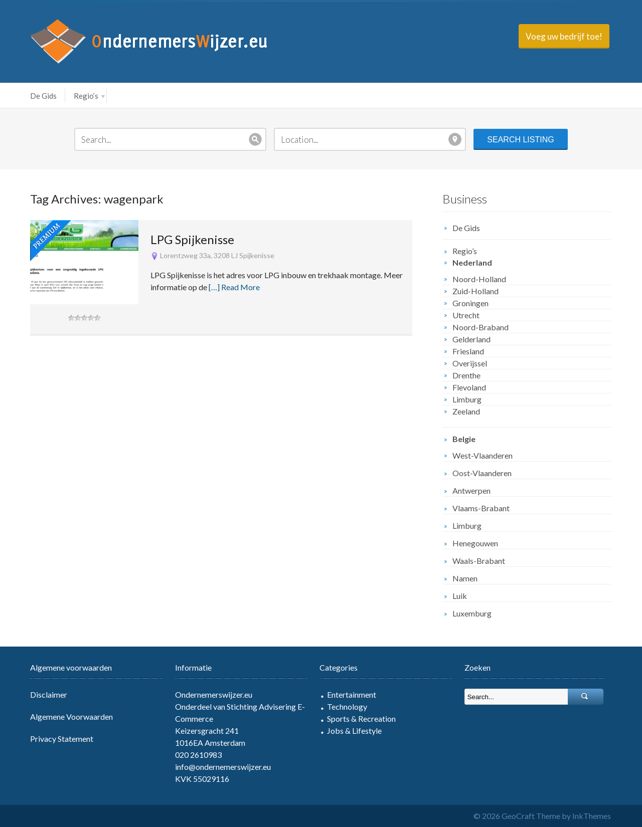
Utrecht (465, 315)
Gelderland (471, 339)
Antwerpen (471, 490)
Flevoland (469, 387)
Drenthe (466, 375)
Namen (464, 578)
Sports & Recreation (361, 718)
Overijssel (469, 363)
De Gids (43, 95)
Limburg (467, 399)
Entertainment (351, 694)
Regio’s (89, 95)
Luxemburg (472, 613)
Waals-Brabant (478, 560)
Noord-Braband (480, 327)
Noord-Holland (479, 279)
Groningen (470, 303)
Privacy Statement (61, 738)
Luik (459, 595)
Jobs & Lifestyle (354, 730)
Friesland (468, 351)
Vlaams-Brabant (481, 508)
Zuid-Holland (475, 291)
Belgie (463, 439)
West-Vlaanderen (482, 455)
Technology (347, 706)
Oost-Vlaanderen (482, 473)
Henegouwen (475, 543)
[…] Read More (234, 287)
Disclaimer (48, 694)
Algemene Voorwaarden (71, 716)
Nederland (472, 262)
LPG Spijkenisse (192, 239)
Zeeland (466, 411)
